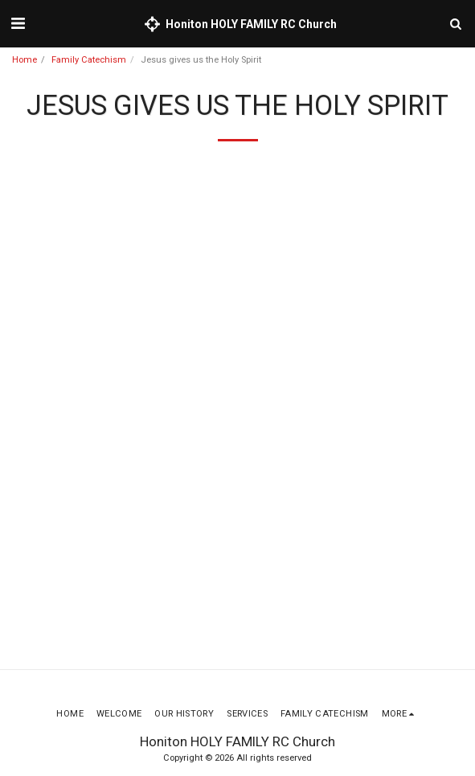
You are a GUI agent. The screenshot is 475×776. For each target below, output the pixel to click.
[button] (17, 23)
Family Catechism (88, 60)
